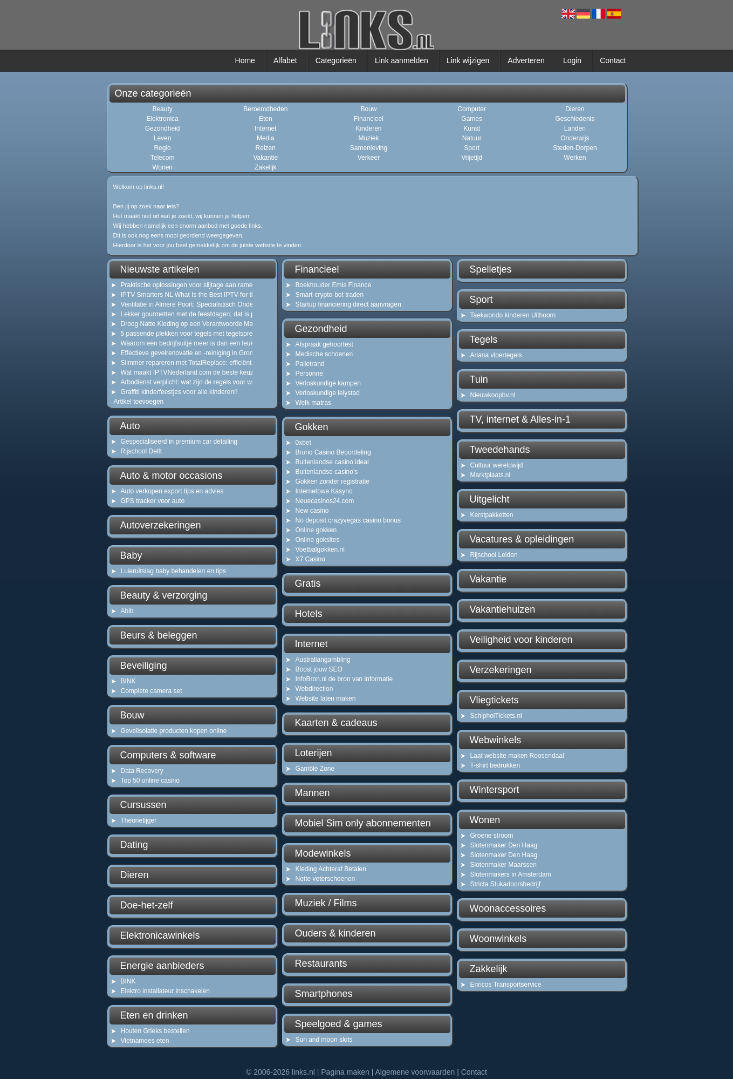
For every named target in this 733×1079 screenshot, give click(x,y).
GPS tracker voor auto (153, 501)
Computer (471, 109)
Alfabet (285, 60)
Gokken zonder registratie (332, 481)
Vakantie (265, 157)
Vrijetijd (471, 157)
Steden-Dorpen (575, 148)
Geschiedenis (575, 119)
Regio (162, 148)
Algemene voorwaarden (415, 1072)
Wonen (162, 167)
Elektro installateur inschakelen (165, 991)
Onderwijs (574, 138)
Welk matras (313, 402)
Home (245, 60)
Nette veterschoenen (325, 879)
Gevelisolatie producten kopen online (174, 731)
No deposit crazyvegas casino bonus (348, 520)
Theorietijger (139, 820)
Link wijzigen (468, 60)
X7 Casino (310, 559)
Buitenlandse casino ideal (332, 462)
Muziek (368, 138)
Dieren (574, 109)
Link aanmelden (401, 60)
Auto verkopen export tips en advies (172, 491)
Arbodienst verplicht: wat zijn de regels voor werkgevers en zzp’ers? (180, 382)
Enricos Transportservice (506, 984)
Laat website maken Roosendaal (517, 755)
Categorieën (336, 60)
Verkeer (369, 157)
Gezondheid (162, 128)
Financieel (368, 119)
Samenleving (368, 148)
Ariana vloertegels (496, 355)
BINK (128, 681)
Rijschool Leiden (494, 555)
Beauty (162, 109)
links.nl (303, 1072)
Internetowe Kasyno (324, 491)
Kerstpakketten (491, 515)
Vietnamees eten (145, 1040)
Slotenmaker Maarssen (503, 864)
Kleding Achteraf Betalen (331, 869)
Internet (266, 128)
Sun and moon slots (324, 1039)
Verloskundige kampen (328, 383)
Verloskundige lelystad (328, 393)
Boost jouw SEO (319, 669)
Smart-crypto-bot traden (330, 294)
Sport (471, 148)
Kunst (471, 128)
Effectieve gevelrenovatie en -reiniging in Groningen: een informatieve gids (180, 353)
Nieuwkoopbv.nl (493, 395)
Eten (265, 119)
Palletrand (310, 364)
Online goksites (318, 540)
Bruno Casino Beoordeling (333, 452)
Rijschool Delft (141, 451)
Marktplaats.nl (490, 475)
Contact (613, 60)
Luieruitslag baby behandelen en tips (173, 571)
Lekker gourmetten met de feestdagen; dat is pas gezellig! (180, 314)
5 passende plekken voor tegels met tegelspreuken (180, 333)
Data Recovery (142, 771)
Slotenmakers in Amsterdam (510, 874)
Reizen (266, 148)
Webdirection (314, 689)
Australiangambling (323, 659)
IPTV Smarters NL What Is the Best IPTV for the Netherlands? (180, 294)
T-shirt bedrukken (495, 765)
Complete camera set (151, 691)
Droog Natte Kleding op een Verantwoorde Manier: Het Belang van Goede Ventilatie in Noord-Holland (180, 324)
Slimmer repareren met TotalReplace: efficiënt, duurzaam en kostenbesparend (180, 363)
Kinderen (368, 128)
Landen (575, 128)
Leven (163, 138)
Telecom (162, 157)
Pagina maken (345, 1072)
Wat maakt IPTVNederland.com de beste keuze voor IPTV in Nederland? (180, 372)
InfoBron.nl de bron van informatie (344, 679)
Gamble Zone (315, 768)
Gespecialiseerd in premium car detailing (179, 441)
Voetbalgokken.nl (320, 549)
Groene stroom (491, 835)
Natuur (472, 138)
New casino (312, 510)
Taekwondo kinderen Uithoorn (513, 315)
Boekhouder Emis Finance (334, 285)
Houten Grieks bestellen (155, 1031)
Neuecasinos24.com (325, 501)
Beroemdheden (265, 109)
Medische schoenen (324, 354)
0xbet (303, 442)
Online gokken (316, 530)
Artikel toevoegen (139, 401)
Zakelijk (266, 167)
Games (471, 119)
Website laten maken (326, 698)
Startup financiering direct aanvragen (348, 304)
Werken (575, 157)
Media (266, 138)
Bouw (368, 109)
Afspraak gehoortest (324, 344)
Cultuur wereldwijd (496, 465)
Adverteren (526, 60)
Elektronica (162, 119)
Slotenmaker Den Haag (504, 845)
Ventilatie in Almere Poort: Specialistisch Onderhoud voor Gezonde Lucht (180, 304)
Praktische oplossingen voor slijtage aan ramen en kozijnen (180, 285)
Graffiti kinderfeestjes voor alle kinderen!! (179, 392)
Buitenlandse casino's (327, 472)
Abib (127, 611)
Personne (309, 373)
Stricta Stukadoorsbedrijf (505, 884)
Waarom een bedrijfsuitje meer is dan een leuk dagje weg (180, 343)
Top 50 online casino (150, 780)
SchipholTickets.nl (496, 716)
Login (572, 60)
